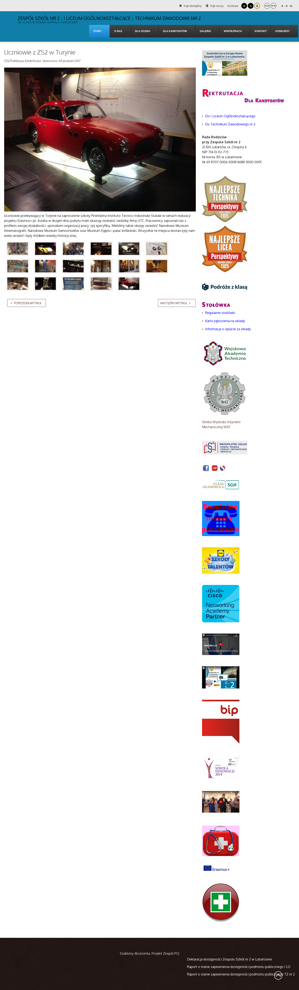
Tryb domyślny (190, 6)
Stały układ (267, 6)
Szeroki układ (273, 6)
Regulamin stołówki (220, 313)
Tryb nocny (214, 6)
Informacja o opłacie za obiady (228, 329)
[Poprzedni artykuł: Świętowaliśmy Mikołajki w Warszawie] (26, 303)
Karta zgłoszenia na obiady (225, 321)
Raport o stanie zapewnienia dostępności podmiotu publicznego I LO (238, 967)
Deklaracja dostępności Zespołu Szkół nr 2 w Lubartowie (229, 959)
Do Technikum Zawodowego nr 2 (230, 124)
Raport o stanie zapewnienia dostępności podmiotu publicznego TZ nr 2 (241, 974)
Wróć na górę (278, 975)
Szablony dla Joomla (135, 953)
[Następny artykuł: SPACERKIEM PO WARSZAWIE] (177, 303)
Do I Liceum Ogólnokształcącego (230, 116)
